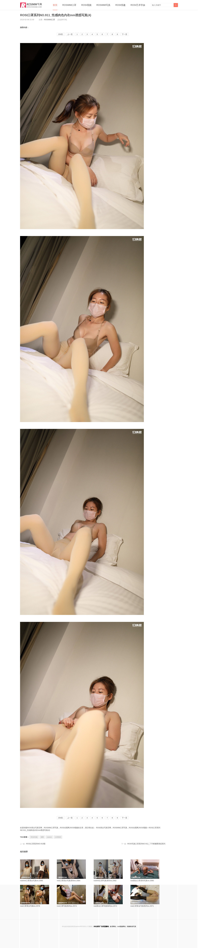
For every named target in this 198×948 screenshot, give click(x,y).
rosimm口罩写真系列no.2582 (111, 870)
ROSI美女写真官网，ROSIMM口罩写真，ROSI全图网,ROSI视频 (121, 828)
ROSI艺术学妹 (138, 5)
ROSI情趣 (120, 5)
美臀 (42, 837)
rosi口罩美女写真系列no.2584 (74, 870)
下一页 (124, 34)
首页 (55, 5)
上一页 (70, 34)
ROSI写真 (34, 837)
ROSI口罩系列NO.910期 (35, 844)
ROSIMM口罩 (69, 5)
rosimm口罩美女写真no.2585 (37, 870)
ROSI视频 (86, 5)
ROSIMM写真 (103, 5)
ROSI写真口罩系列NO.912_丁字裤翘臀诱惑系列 (146, 844)
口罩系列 (58, 837)
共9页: (60, 34)
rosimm (49, 837)
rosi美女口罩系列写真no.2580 (147, 870)
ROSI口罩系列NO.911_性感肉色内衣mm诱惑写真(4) (55, 15)
